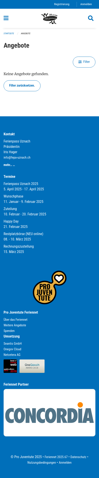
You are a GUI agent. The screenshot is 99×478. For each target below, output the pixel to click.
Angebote (25, 33)
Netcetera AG (12, 355)
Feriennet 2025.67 (56, 457)
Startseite (9, 33)
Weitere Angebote (15, 325)
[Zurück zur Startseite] (49, 18)
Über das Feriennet (15, 320)
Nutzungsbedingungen (42, 463)
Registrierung (61, 4)
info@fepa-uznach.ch (17, 157)
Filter (84, 62)
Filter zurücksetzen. (22, 85)
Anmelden (86, 4)
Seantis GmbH (13, 344)
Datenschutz (78, 457)
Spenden (9, 331)
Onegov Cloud (12, 349)
